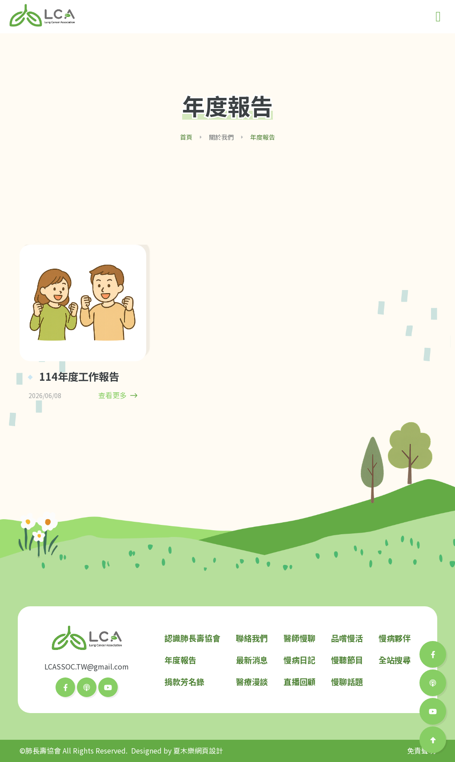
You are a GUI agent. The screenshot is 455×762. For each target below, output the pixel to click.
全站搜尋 (395, 659)
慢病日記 (299, 659)
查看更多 (117, 395)
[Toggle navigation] (438, 16)
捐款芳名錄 (184, 681)
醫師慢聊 (299, 638)
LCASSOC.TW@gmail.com (86, 666)
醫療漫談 (252, 681)
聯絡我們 (252, 638)
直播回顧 (299, 681)
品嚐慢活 (347, 638)
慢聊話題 (347, 681)
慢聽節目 (347, 659)
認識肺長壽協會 (192, 638)
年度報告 (180, 659)
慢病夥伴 (395, 638)
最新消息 (252, 659)
